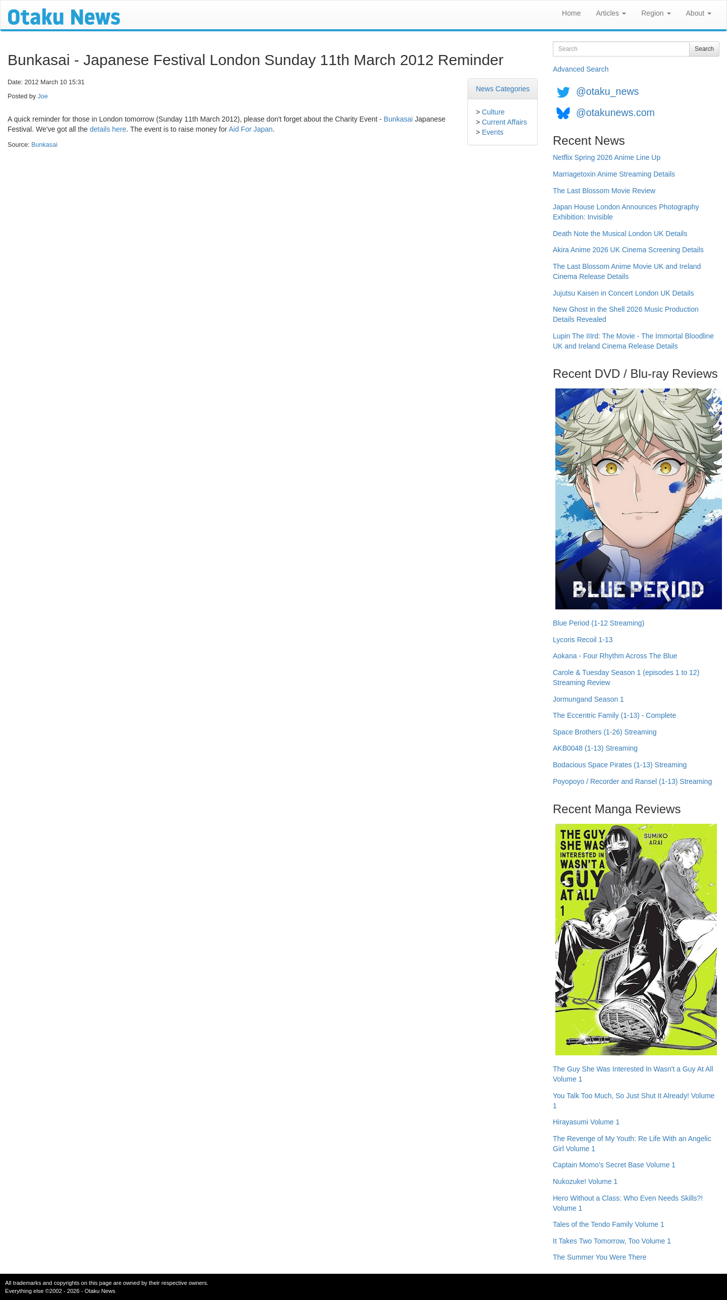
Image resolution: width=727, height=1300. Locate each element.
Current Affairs (504, 122)
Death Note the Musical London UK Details (620, 234)
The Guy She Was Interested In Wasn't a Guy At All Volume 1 (633, 1074)
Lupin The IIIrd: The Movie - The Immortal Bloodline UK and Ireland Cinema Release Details (633, 341)
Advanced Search (581, 69)
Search (704, 48)
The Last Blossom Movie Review (604, 191)
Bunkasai (398, 119)
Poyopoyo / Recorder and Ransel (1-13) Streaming (632, 781)
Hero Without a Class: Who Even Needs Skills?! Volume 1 (628, 1203)
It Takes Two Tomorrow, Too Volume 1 (612, 1241)
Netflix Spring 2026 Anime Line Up (606, 157)
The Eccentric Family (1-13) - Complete (614, 715)
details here (108, 129)
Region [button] (655, 13)
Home (571, 13)
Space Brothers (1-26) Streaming (604, 732)
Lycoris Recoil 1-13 (583, 640)
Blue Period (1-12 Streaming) (598, 623)
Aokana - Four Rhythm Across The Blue (615, 656)
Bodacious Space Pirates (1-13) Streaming (620, 765)
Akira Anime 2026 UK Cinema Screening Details (628, 250)
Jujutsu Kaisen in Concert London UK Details (623, 293)
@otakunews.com (615, 112)
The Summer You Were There (599, 1257)
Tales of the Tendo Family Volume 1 (608, 1224)
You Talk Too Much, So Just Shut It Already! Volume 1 (633, 1101)
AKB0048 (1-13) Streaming (595, 748)
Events (492, 132)
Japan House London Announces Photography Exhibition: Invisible (626, 212)
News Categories (503, 89)
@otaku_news (607, 91)
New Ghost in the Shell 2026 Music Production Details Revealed (626, 314)
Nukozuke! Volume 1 (585, 1181)
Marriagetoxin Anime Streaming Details (614, 174)
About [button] (698, 13)
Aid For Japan (251, 129)
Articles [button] (611, 13)
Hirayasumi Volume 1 (586, 1122)
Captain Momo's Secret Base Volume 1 (614, 1165)
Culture (493, 112)
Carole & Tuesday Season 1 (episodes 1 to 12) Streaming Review (626, 677)
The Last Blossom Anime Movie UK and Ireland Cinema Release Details (627, 271)
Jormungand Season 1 (588, 699)
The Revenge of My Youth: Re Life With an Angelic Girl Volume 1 (632, 1144)
